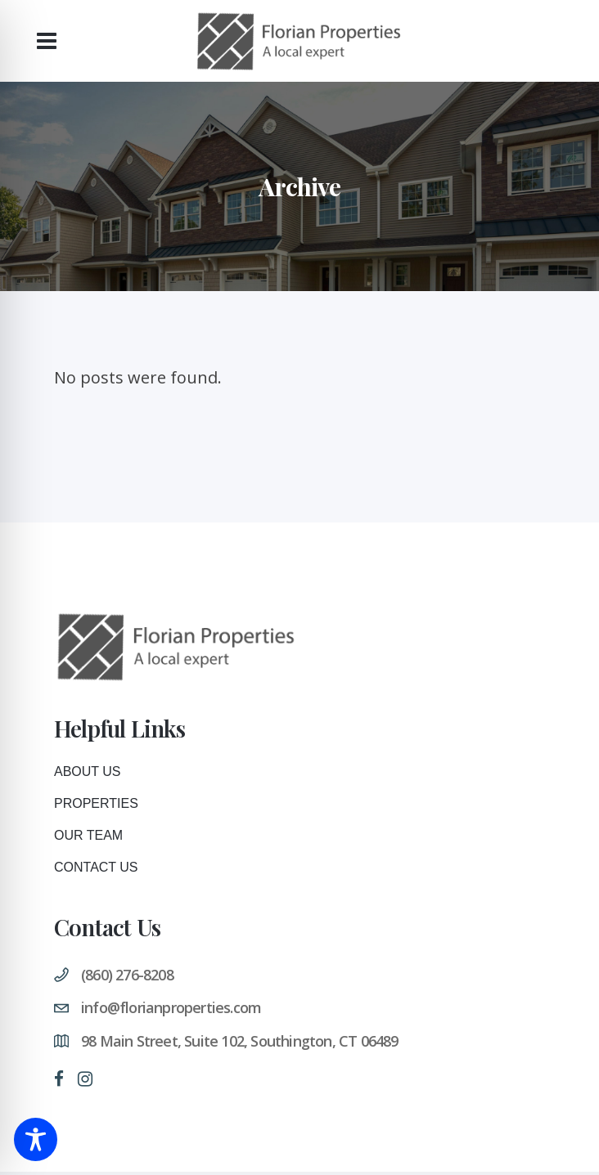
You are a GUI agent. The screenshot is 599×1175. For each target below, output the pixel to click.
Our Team (88, 835)
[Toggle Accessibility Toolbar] (35, 1139)
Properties (96, 803)
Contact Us (96, 867)
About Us (87, 771)
